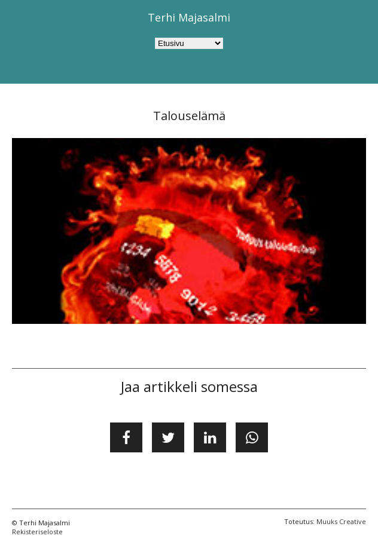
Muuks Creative (341, 521)
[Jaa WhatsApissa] (252, 437)
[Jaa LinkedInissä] (210, 437)
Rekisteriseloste (37, 531)
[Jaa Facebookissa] (126, 437)
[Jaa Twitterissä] (168, 437)
